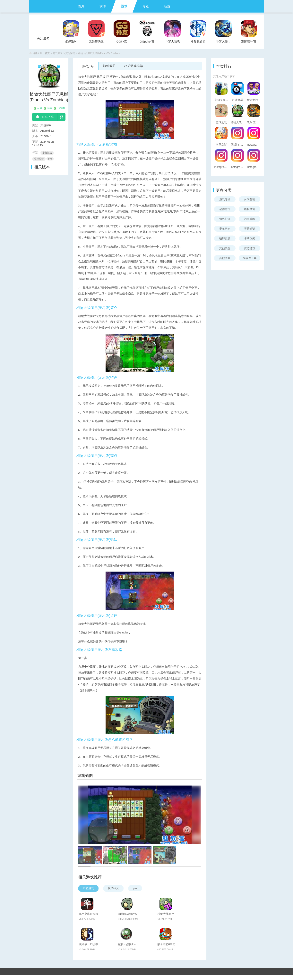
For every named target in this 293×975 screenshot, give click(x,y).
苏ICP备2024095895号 (146, 967)
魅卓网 (149, 962)
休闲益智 (249, 199)
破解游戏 (224, 238)
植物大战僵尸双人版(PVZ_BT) (146, 902)
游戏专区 (57, 53)
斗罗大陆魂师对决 (172, 42)
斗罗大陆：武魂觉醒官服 (223, 42)
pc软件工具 (249, 258)
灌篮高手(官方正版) (249, 42)
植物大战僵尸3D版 (187, 902)
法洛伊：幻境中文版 (105, 922)
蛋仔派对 (71, 41)
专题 (145, 6)
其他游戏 (70, 53)
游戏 (124, 6)
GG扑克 (121, 41)
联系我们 (115, 955)
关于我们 (100, 955)
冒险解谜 (249, 228)
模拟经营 (249, 209)
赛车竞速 (224, 228)
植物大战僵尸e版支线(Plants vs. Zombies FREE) (146, 922)
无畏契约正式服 (96, 42)
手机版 (160, 955)
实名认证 (130, 955)
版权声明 (146, 955)
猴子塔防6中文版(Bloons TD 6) (188, 922)
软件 (102, 6)
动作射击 (224, 209)
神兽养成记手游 (198, 42)
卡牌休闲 (249, 238)
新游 (167, 6)
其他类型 (224, 248)
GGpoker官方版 (147, 42)
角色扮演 (224, 218)
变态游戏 (249, 248)
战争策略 (249, 218)
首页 (81, 6)
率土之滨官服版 (105, 901)
